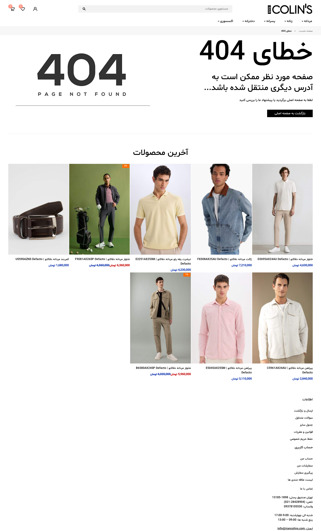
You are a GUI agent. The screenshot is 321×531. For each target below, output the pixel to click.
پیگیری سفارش (303, 473)
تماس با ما (306, 489)
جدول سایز (306, 425)
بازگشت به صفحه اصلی (286, 113)
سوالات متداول (304, 418)
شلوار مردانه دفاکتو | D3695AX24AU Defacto (285, 259)
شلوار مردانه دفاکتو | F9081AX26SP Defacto (102, 259)
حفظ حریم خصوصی (301, 439)
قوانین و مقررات (303, 432)
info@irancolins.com (291, 529)
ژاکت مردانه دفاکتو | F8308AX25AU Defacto (224, 259)
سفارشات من (305, 466)
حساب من (306, 459)
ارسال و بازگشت (303, 411)
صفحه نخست (306, 31)
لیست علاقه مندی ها (300, 480)
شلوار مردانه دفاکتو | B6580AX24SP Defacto (163, 368)
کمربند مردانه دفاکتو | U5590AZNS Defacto (42, 259)
